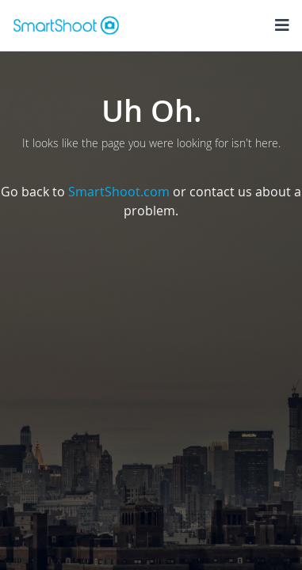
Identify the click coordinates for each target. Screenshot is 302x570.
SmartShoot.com (119, 191)
